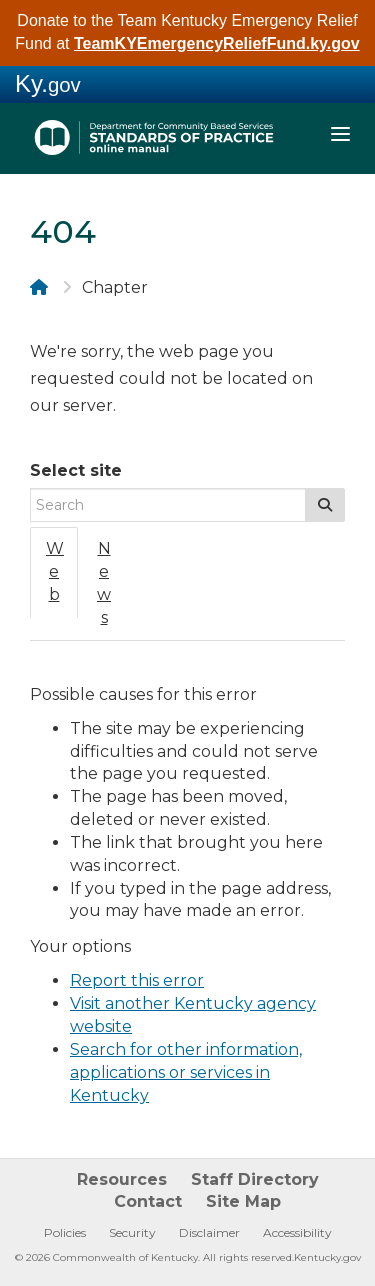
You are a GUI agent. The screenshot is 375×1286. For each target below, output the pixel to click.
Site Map (243, 1201)
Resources (122, 1179)
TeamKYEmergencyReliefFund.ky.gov (217, 43)
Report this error (137, 980)
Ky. (48, 83)
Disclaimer (209, 1232)
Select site (76, 470)
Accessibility (297, 1232)
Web (55, 571)
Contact (148, 1201)
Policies (65, 1232)
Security (132, 1232)
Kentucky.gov (327, 1257)
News (104, 583)
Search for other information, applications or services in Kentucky (186, 1072)
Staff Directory (255, 1179)
